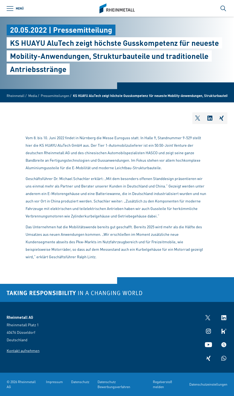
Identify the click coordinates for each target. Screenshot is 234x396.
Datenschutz (80, 382)
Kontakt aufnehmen (23, 350)
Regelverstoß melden (162, 384)
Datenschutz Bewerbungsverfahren (114, 384)
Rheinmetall (16, 95)
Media (32, 95)
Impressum (54, 382)
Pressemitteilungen (55, 95)
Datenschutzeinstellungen (208, 384)
